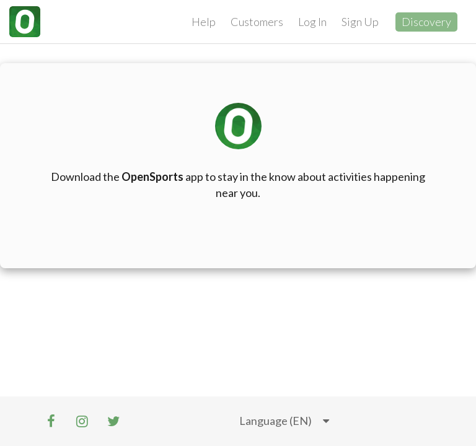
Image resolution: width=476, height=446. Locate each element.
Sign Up (360, 21)
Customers (257, 21)
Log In (312, 21)
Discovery (426, 21)
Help (204, 21)
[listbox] (284, 421)
